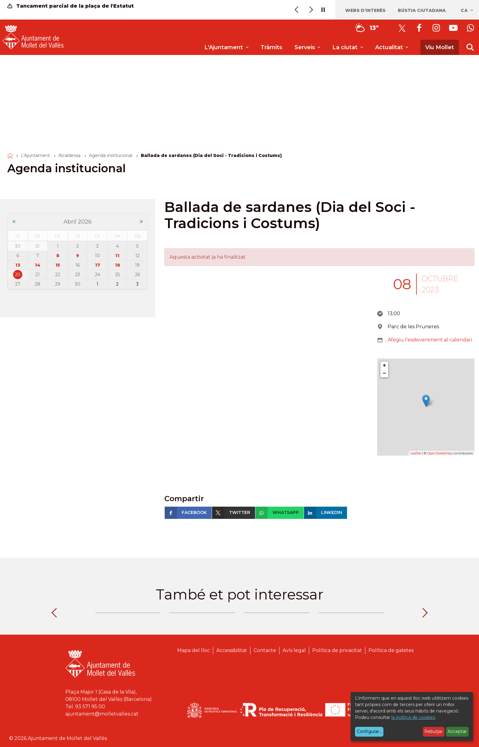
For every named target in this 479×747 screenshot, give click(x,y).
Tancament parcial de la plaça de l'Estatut (70, 6)
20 (17, 274)
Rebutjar (433, 731)
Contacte (265, 650)
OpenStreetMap (439, 453)
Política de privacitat (337, 650)
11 (117, 255)
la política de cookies (413, 717)
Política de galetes (391, 650)
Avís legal (294, 650)
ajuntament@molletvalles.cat (101, 714)
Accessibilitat (231, 650)
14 (37, 265)
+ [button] (384, 365)
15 (57, 265)
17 (97, 265)
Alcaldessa (69, 155)
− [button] (384, 373)
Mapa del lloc (193, 650)
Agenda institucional (110, 155)
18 (117, 265)
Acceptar (457, 731)
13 (17, 265)
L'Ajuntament (35, 155)
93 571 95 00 (90, 706)
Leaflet (415, 453)
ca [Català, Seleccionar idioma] (467, 10)
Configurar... (369, 731)
